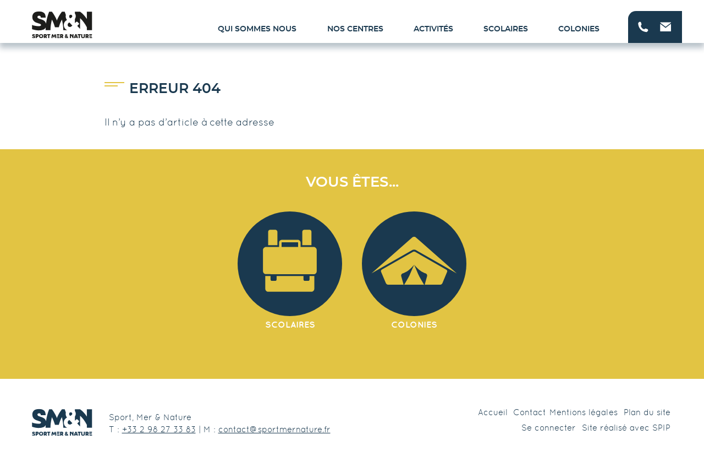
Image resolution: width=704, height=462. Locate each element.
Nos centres (355, 29)
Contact (529, 412)
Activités (433, 29)
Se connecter (548, 427)
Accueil (493, 412)
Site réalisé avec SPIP (626, 427)
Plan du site (647, 412)
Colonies (579, 29)
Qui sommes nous (257, 29)
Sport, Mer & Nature (150, 417)
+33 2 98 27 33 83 (159, 429)
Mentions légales (583, 412)
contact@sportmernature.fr (274, 429)
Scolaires (505, 29)
